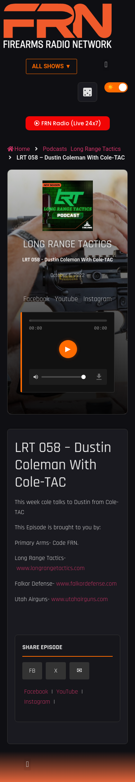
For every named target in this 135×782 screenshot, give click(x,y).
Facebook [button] (36, 692)
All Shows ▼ (51, 66)
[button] (106, 65)
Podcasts (55, 148)
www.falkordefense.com (86, 584)
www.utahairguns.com (79, 599)
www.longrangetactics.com (51, 568)
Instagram (97, 299)
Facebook (36, 299)
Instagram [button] (37, 702)
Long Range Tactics (96, 148)
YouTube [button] (67, 692)
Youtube (66, 299)
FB (32, 671)
